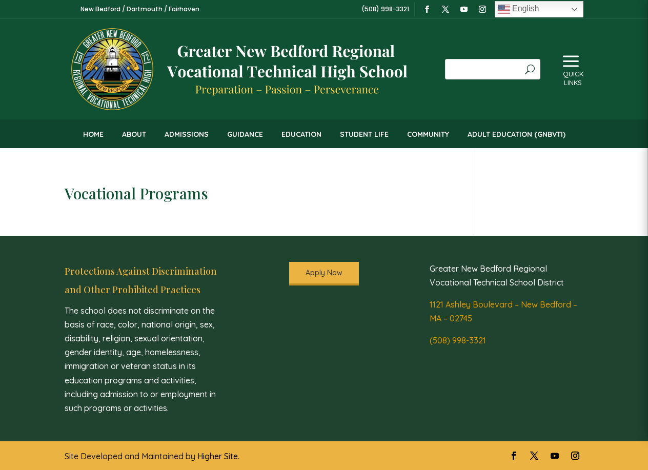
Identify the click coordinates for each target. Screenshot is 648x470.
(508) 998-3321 (458, 340)
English (518, 9)
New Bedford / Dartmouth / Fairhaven (139, 9)
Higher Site (217, 456)
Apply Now (324, 272)
